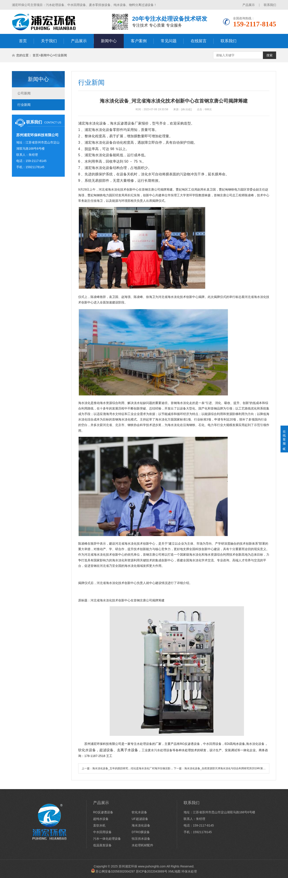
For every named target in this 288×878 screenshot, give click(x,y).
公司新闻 (24, 93)
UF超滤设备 (140, 819)
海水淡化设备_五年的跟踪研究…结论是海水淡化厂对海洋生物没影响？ (134, 768)
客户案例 (139, 41)
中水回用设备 (102, 832)
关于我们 (49, 41)
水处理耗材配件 (142, 845)
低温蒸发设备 (102, 845)
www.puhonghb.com (152, 866)
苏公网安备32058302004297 (115, 871)
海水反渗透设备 (122, 123)
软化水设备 (139, 812)
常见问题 (169, 41)
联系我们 (270, 5)
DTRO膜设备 (141, 832)
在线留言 (199, 41)
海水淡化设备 (95, 123)
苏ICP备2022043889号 (151, 871)
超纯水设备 (101, 819)
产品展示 (248, 5)
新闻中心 (109, 41)
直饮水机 (99, 825)
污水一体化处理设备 (107, 838)
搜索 (269, 55)
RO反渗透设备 (103, 812)
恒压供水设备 (141, 838)
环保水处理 (189, 871)
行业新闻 (61, 55)
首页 (23, 41)
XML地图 (174, 871)
